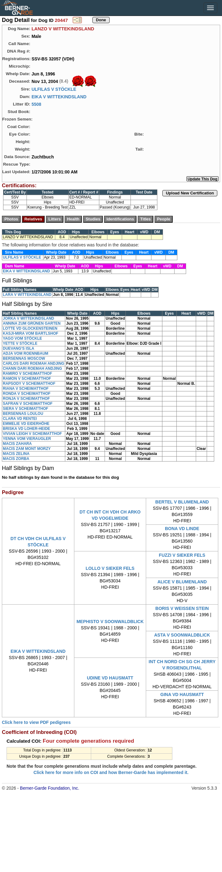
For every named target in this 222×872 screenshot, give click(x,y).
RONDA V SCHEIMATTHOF (27, 393)
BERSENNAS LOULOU (23, 413)
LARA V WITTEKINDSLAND (27, 294)
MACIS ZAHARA (17, 443)
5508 (36, 104)
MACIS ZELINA (16, 453)
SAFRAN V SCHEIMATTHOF (27, 403)
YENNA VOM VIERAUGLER (27, 438)
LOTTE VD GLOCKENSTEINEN (30, 328)
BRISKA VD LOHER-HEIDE (26, 428)
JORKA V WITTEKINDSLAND (28, 318)
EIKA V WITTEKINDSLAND (59, 96)
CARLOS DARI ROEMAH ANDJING (33, 363)
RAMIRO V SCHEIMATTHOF (27, 373)
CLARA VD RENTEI (20, 418)
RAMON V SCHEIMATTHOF (27, 378)
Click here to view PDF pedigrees (36, 722)
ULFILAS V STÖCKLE (54, 89)
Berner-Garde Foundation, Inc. (49, 788)
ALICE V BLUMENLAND (182, 581)
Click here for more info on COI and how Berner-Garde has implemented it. (110, 772)
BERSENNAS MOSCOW (24, 358)
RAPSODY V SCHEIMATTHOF (29, 383)
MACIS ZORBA (16, 459)
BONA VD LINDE (182, 528)
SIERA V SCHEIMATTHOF (25, 408)
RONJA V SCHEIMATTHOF (26, 398)
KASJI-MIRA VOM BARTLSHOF (30, 333)
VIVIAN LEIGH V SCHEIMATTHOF (32, 433)
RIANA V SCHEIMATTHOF (26, 388)
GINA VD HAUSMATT (182, 694)
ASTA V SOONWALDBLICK (182, 634)
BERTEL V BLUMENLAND (182, 501)
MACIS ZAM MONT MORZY (27, 448)
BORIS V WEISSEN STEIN (182, 608)
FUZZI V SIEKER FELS (182, 555)
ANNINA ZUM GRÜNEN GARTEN (32, 323)
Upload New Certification (190, 193)
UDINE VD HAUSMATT (110, 677)
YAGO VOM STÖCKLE (22, 338)
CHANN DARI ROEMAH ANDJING (32, 368)
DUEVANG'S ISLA (18, 348)
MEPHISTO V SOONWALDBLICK (110, 621)
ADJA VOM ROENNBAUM (25, 353)
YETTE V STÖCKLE (20, 343)
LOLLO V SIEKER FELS (110, 568)
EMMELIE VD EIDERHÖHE (26, 423)
